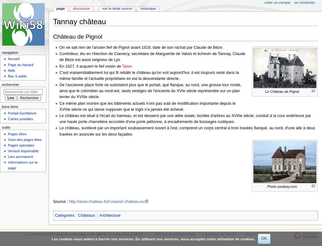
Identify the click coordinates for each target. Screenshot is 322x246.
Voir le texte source (117, 8)
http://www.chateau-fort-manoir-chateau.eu (106, 201)
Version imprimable (23, 151)
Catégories (64, 215)
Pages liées (17, 134)
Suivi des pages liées (25, 140)
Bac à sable (17, 76)
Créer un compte (277, 2)
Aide (11, 70)
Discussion (81, 8)
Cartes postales (20, 119)
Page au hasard (20, 65)
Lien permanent (20, 157)
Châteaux (86, 215)
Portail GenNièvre (22, 113)
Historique (148, 8)
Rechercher (10, 85)
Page (60, 8)
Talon (126, 66)
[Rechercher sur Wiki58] (23, 92)
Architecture (110, 215)
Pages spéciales (21, 145)
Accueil (13, 59)
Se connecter (304, 2)
